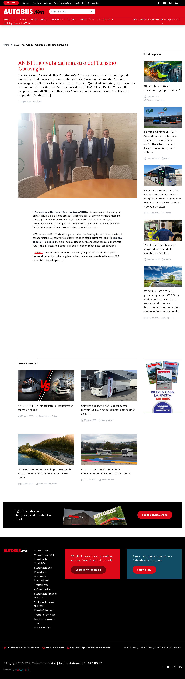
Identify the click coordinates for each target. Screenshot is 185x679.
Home (6, 44)
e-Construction (42, 589)
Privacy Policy (131, 647)
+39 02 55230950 (53, 647)
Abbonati (11, 3)
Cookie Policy (147, 647)
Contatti (76, 3)
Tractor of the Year (44, 614)
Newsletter (37, 3)
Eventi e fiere (87, 19)
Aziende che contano (62, 3)
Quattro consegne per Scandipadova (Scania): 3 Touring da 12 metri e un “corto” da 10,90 (108, 409)
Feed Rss (94, 3)
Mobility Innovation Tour (17, 23)
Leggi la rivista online (155, 514)
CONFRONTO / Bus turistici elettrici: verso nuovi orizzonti (45, 407)
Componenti (57, 19)
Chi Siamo (27, 3)
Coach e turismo (38, 19)
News (6, 19)
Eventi (166, 158)
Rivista (54, 416)
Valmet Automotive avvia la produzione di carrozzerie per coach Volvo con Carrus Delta (44, 473)
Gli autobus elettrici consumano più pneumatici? (162, 88)
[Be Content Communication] (23, 669)
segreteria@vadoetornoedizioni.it (88, 647)
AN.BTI (39, 252)
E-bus (23, 19)
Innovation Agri (42, 627)
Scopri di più (144, 569)
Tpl (15, 19)
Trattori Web (41, 584)
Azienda (150, 100)
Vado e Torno (41, 550)
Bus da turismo (45, 416)
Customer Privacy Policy (169, 647)
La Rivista (48, 3)
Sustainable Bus (43, 567)
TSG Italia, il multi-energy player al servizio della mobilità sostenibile (160, 249)
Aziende (72, 19)
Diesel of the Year (43, 610)
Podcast (85, 3)
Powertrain (40, 572)
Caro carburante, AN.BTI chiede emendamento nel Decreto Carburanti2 (105, 471)
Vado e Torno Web (44, 555)
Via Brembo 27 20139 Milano (21, 647)
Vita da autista (105, 19)
